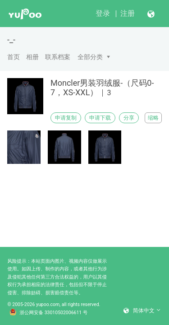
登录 (103, 13)
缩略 (153, 118)
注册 (127, 13)
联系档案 (57, 56)
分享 (128, 118)
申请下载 (100, 118)
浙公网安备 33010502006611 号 (48, 313)
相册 (32, 56)
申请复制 (66, 118)
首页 (13, 56)
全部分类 (90, 56)
